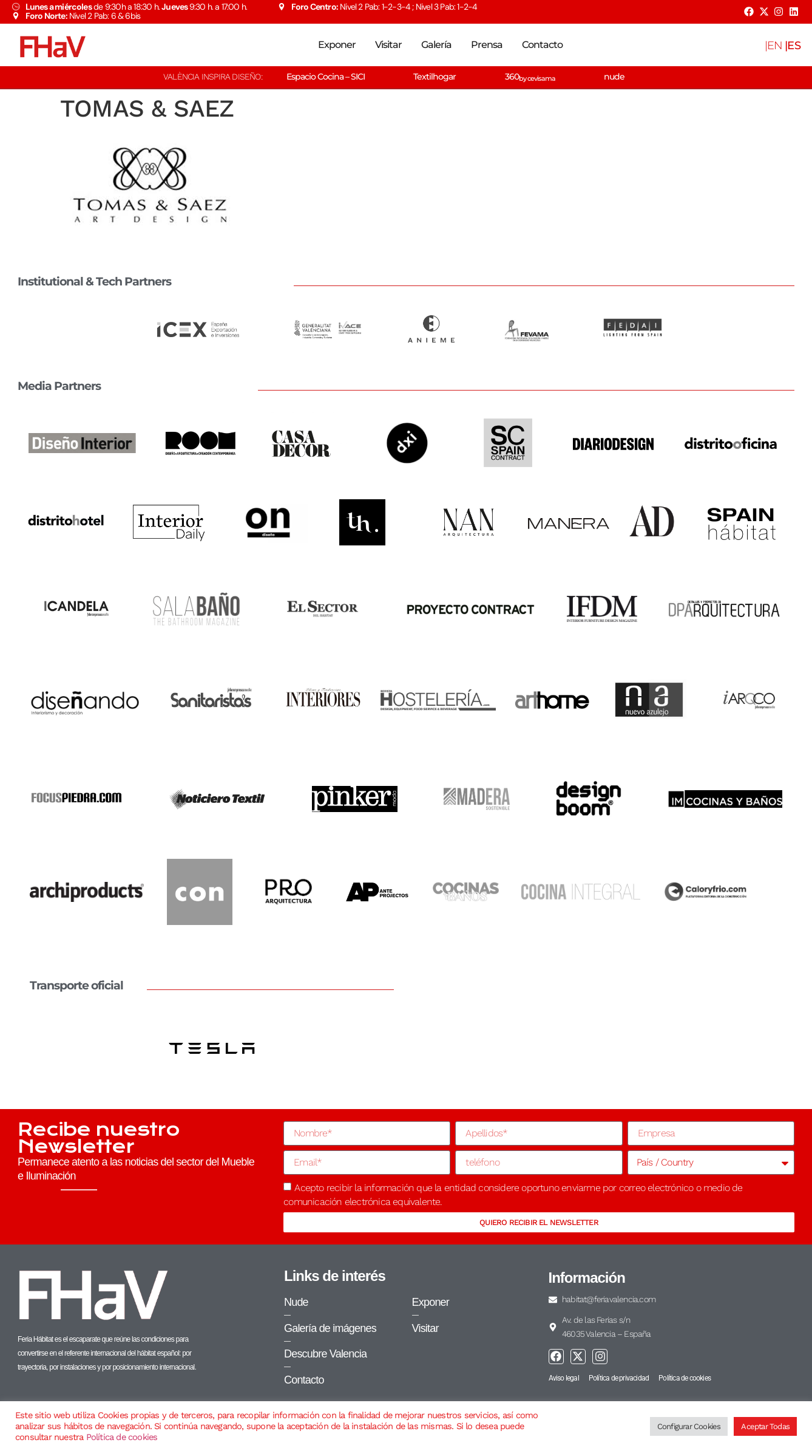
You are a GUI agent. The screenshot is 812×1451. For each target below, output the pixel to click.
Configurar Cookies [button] (689, 1426)
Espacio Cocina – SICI (325, 76)
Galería (436, 44)
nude (614, 76)
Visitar (388, 44)
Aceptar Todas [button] (765, 1426)
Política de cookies (122, 1437)
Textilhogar (434, 76)
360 (530, 76)
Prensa (486, 44)
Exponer (337, 44)
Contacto (542, 44)
